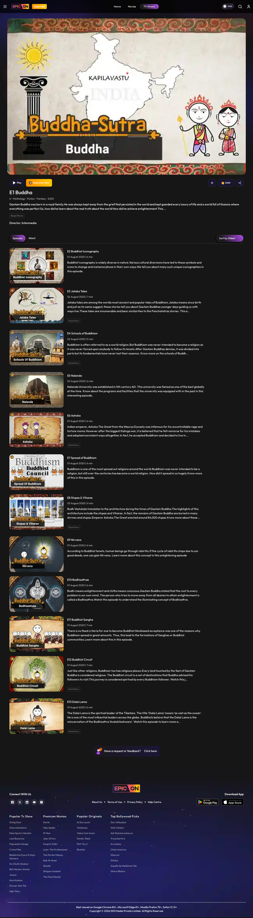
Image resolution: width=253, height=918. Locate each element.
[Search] (240, 6)
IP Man (46, 833)
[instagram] (41, 802)
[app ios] (233, 802)
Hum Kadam (16, 880)
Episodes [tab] (17, 238)
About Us (97, 802)
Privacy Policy (135, 802)
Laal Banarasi (16, 839)
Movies (132, 6)
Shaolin (47, 866)
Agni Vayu (14, 891)
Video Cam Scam (86, 833)
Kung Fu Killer (50, 844)
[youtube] (34, 802)
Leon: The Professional (55, 850)
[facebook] (12, 802)
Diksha (114, 860)
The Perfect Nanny (53, 855)
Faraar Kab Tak (17, 886)
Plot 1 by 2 (82, 844)
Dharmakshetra (18, 828)
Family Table (83, 839)
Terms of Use (114, 802)
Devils (46, 822)
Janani (12, 875)
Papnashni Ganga (18, 844)
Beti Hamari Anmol (19, 870)
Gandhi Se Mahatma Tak (124, 866)
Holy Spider (49, 828)
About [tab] (32, 238)
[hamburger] (5, 6)
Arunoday (116, 844)
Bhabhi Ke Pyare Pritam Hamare (22, 857)
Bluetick (81, 850)
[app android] (209, 802)
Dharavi (115, 855)
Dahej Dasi (15, 822)
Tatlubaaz (82, 828)
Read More (17, 216)
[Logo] (20, 6)
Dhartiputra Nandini (20, 833)
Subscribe (39, 6)
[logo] (126, 789)
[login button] (248, 6)
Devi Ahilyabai (118, 822)
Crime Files (15, 850)
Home (117, 6)
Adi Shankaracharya (122, 833)
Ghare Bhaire (118, 871)
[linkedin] (27, 802)
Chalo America (118, 850)
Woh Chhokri (117, 828)
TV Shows (149, 6)
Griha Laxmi (83, 822)
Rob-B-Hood (50, 860)
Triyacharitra (118, 839)
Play (17, 183)
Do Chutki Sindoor (19, 864)
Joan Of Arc (49, 839)
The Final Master (52, 877)
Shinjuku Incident (52, 871)
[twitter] (20, 802)
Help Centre (154, 802)
